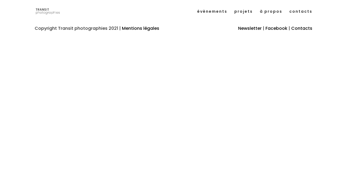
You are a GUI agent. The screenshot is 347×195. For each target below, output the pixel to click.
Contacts (301, 28)
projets (243, 11)
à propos (271, 11)
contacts (300, 11)
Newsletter (250, 28)
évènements (212, 11)
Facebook (276, 28)
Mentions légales (140, 28)
